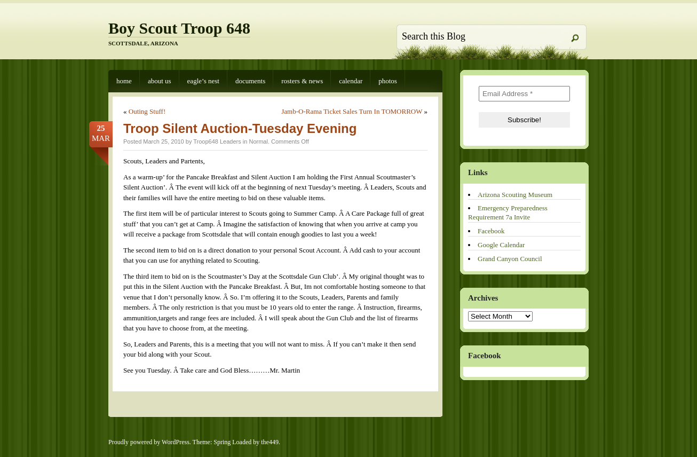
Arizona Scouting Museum (515, 195)
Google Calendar (501, 245)
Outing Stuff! (147, 111)
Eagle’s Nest (203, 81)
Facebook (491, 231)
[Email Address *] (524, 93)
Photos (387, 81)
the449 (270, 442)
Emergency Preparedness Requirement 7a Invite (508, 212)
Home (124, 81)
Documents (250, 81)
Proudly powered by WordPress (148, 442)
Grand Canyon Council (510, 259)
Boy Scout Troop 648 (179, 28)
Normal (258, 141)
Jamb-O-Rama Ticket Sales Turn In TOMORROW (351, 111)
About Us (159, 81)
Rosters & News (302, 81)
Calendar (350, 81)
